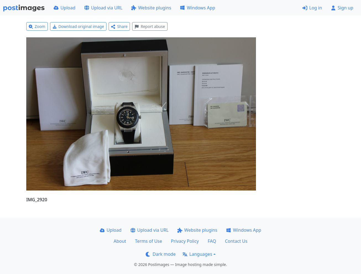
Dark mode (161, 254)
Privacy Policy (185, 241)
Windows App (197, 8)
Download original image (78, 26)
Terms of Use (148, 241)
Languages (197, 254)
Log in (312, 8)
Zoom (37, 26)
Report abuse (150, 26)
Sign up (342, 8)
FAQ (212, 241)
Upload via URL (103, 8)
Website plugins (151, 8)
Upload (64, 8)
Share (119, 26)
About (120, 241)
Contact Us (236, 241)
